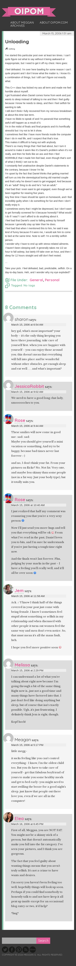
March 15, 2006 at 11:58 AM (28, 596)
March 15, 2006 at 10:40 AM (28, 505)
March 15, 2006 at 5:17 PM (27, 744)
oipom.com (29, 12)
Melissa (22, 665)
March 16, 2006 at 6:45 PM (27, 824)
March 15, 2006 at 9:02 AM (27, 391)
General (36, 280)
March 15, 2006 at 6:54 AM (27, 324)
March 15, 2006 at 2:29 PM (27, 670)
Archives (17, 25)
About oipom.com (54, 22)
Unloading (17, 41)
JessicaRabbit (29, 386)
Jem (19, 590)
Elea (19, 818)
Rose (20, 420)
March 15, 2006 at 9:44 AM (27, 425)
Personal (52, 280)
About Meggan (22, 22)
